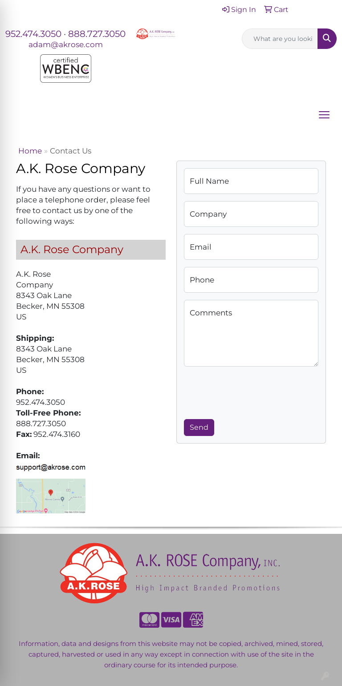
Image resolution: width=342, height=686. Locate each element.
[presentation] (251, 391)
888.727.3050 (97, 33)
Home (30, 150)
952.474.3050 (33, 33)
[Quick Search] (280, 38)
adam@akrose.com (65, 44)
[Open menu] (324, 115)
